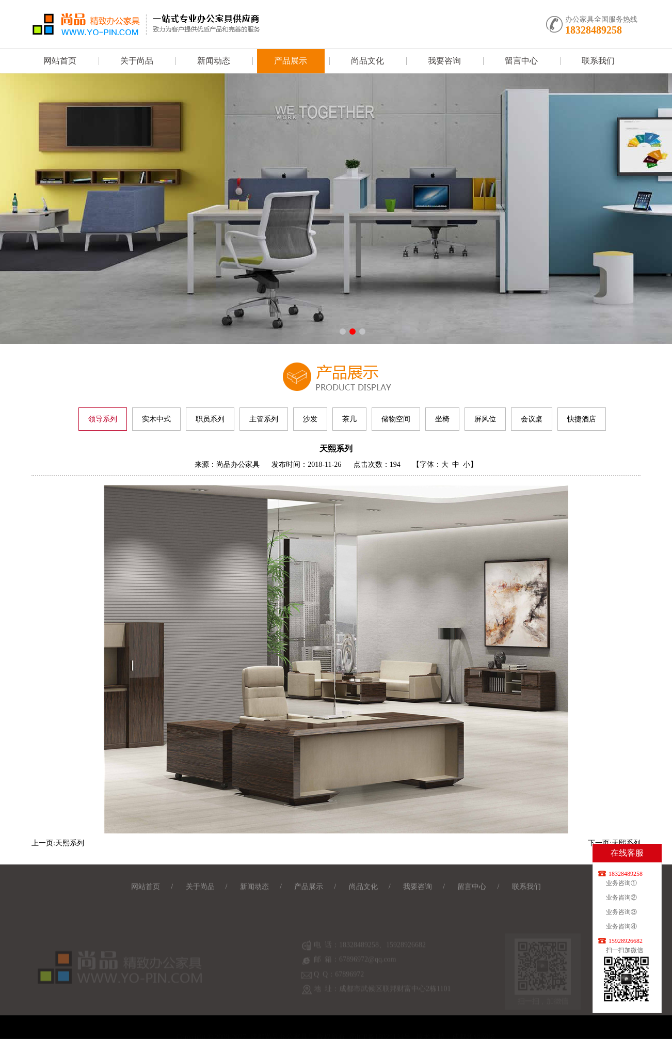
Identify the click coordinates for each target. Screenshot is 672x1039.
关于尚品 (136, 60)
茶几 (349, 419)
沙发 (310, 419)
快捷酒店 (581, 419)
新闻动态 (213, 60)
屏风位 (485, 419)
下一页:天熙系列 (614, 843)
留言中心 (521, 60)
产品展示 (290, 60)
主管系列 (263, 419)
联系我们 (598, 60)
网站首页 (59, 60)
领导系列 (102, 419)
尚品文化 (367, 60)
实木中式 (156, 419)
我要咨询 (444, 60)
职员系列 (210, 419)
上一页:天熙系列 (57, 843)
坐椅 (442, 419)
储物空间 (395, 419)
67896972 (349, 980)
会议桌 (531, 419)
